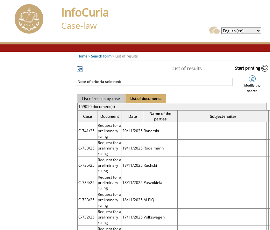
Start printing (247, 68)
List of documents (145, 98)
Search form (101, 56)
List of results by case (101, 98)
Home (82, 56)
